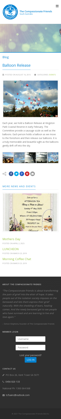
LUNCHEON (10, 249)
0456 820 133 (13, 381)
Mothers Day (11, 239)
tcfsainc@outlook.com (18, 395)
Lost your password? (30, 355)
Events (52, 74)
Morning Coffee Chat (16, 259)
